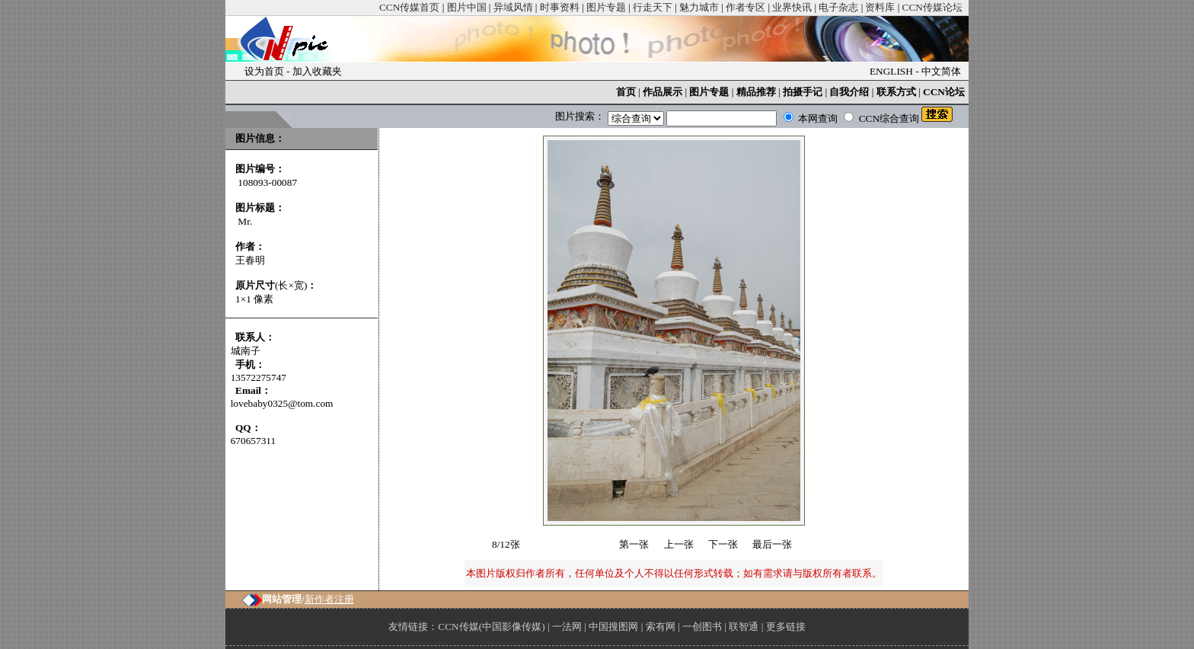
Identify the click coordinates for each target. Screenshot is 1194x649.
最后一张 (772, 544)
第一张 (634, 544)
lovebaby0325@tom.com (282, 403)
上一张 (679, 544)
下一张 (723, 544)
